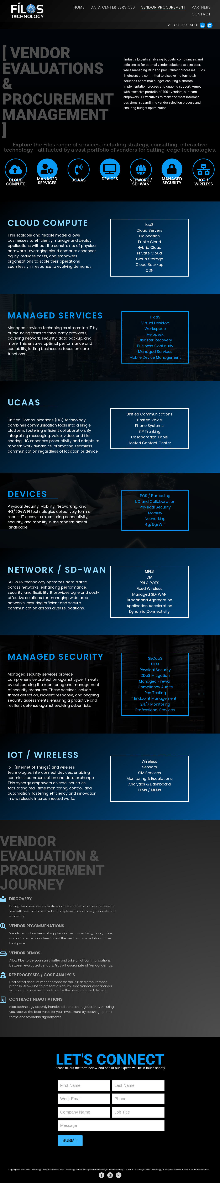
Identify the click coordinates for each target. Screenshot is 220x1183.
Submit (70, 1140)
